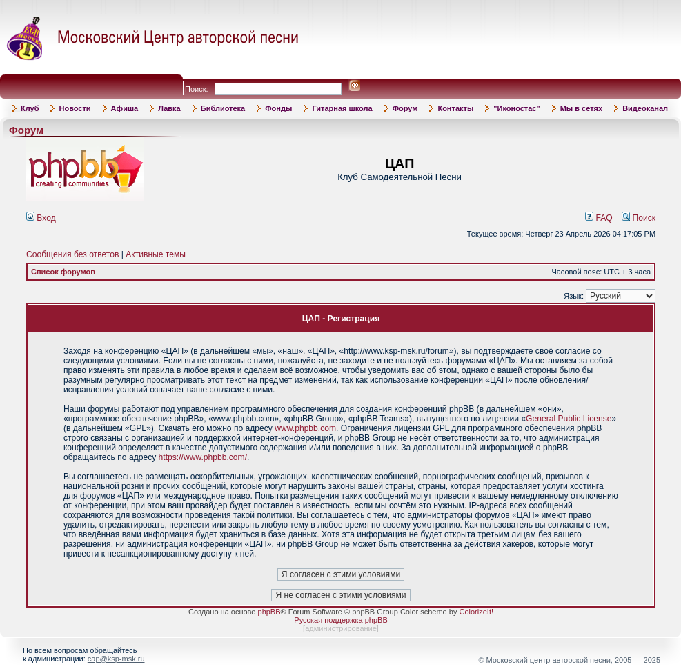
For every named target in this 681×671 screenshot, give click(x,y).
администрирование (341, 628)
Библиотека (223, 108)
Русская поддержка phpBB (340, 620)
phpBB (269, 612)
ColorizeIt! (476, 612)
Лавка (169, 108)
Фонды (278, 108)
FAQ (599, 218)
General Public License (568, 418)
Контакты (455, 108)
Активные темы (156, 254)
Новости (74, 108)
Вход (41, 218)
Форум (405, 108)
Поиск (638, 218)
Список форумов (63, 272)
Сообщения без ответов (72, 254)
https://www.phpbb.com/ (203, 457)
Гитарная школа (342, 108)
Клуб (30, 108)
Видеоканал (645, 108)
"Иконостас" (516, 108)
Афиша (125, 108)
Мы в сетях (581, 108)
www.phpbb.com (305, 428)
